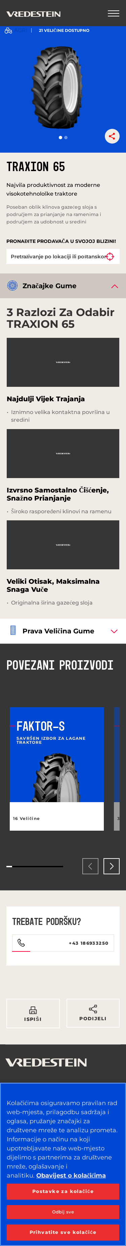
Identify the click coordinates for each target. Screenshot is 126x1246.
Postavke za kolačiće (63, 1191)
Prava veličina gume (58, 631)
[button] (60, 137)
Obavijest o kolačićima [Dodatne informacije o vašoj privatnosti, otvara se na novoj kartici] (71, 1175)
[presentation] (90, 866)
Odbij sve (63, 1211)
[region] (63, 1164)
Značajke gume (50, 286)
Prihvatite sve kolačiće (63, 1232)
